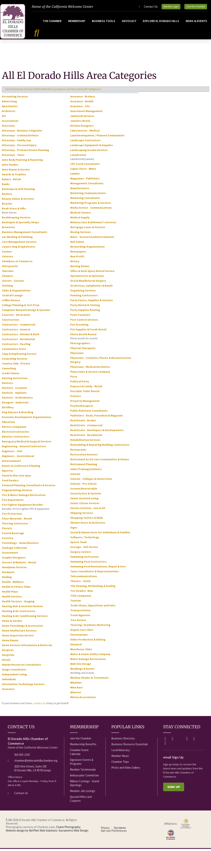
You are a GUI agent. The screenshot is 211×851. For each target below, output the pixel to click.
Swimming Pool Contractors (88, 564)
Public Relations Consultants (89, 413)
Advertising (9, 103)
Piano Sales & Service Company (90, 374)
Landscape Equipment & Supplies (91, 147)
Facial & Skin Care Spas (16, 478)
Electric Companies (14, 429)
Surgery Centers (80, 554)
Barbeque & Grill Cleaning (18, 191)
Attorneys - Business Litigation (22, 133)
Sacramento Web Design (73, 833)
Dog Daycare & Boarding (17, 414)
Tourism (75, 603)
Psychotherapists (81, 408)
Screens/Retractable (83, 491)
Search (9, 91)
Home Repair (10, 642)
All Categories (93, 91)
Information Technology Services (23, 686)
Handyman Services (14, 569)
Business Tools (103, 23)
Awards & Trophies (14, 176)
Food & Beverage (13, 535)
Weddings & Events (82, 671)
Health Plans (10, 594)
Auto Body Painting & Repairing (22, 162)
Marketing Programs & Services (90, 205)
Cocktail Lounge (12, 297)
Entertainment (11, 463)
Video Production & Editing (88, 642)
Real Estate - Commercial (86, 427)
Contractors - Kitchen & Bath (20, 336)
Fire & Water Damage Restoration (24, 497)
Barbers (7, 196)
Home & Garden (12, 623)
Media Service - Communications (91, 210)
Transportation (80, 612)
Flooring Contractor (15, 525)
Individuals (9, 681)
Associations (10, 123)
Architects (8, 113)
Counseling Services (14, 361)
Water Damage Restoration (88, 661)
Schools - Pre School (83, 486)
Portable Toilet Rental (84, 393)
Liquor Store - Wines (83, 171)
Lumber (75, 176)
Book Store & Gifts (14, 211)
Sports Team (78, 544)
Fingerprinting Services (17, 492)
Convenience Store (14, 351)
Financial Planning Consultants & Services (28, 487)
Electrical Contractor (15, 434)
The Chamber (52, 23)
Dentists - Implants (14, 395)
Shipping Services (81, 515)
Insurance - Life (80, 108)
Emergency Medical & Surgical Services (26, 443)
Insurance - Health (81, 103)
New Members (45, 91)
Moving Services (80, 234)
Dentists (7, 385)
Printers (75, 398)
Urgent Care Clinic (81, 632)
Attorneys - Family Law (16, 142)
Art (4, 118)
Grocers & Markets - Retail (19, 564)
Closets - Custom (13, 283)
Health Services (12, 599)
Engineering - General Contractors (24, 448)
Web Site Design (80, 666)
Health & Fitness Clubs (16, 589)
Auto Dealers (10, 167)
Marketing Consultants (85, 200)
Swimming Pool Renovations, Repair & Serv (98, 569)
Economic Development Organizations (26, 419)
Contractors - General (16, 331)
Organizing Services (83, 293)
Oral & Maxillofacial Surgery (88, 283)
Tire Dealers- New (81, 593)
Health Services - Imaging (18, 603)
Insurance (8, 691)
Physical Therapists (83, 350)
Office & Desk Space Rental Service (92, 273)
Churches (8, 273)
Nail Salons (77, 244)
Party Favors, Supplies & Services (91, 302)
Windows (76, 685)
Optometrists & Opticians (87, 278)
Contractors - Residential (18, 341)
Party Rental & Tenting (85, 307)
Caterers (7, 258)
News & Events (196, 23)
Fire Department (13, 502)
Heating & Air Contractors (18, 613)
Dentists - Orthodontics (17, 400)
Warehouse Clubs (81, 651)
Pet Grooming (79, 327)
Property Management (85, 403)
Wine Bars (76, 689)
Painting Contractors (84, 297)
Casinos (7, 254)
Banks (6, 186)
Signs (73, 530)
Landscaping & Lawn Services (89, 152)
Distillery (8, 409)
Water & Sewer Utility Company (90, 656)
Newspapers (78, 254)
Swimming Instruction (84, 559)
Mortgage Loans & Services (87, 229)
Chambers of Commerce (17, 263)
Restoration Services (84, 457)
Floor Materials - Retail (17, 521)
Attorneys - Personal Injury (19, 147)
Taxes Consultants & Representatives (94, 573)
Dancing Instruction (14, 380)
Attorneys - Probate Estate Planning (25, 152)
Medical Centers (80, 215)
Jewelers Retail (80, 123)
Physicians (77, 355)
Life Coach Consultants (85, 166)
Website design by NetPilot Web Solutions (31, 833)
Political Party (79, 383)
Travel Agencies (80, 617)
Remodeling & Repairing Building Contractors (99, 447)
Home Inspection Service (18, 637)
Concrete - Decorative (16, 317)
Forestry (7, 540)
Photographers (80, 345)
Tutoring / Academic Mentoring (90, 627)
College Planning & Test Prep (20, 307)
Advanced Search (25, 91)
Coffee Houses (11, 302)
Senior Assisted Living (84, 500)
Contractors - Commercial (18, 327)
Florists (7, 530)
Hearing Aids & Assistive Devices (22, 608)
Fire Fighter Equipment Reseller (22, 507)
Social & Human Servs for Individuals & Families (100, 534)
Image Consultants (14, 672)
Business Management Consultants (24, 234)
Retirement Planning (83, 466)
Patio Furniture (80, 317)
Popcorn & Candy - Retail (86, 388)
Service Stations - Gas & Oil (87, 510)
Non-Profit (77, 258)
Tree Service (78, 622)
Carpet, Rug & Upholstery (18, 249)
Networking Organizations (87, 249)
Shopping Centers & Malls (86, 520)
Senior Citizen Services (84, 505)
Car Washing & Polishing (17, 239)
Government (10, 555)
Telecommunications (83, 578)
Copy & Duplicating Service (19, 356)
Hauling (7, 579)
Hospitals (8, 657)
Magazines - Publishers (85, 181)
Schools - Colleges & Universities (91, 481)
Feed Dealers (10, 482)
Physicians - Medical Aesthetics (90, 369)
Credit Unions (10, 375)
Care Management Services (19, 244)
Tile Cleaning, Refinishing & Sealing (92, 588)
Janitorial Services (82, 118)
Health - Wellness (13, 584)
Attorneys (8, 128)
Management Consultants (87, 185)
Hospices (8, 652)
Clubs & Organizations (16, 293)
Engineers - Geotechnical (18, 458)
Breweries (8, 229)
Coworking (9, 370)
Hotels (6, 662)
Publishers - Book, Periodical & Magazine (96, 418)
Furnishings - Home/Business (20, 545)
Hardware (8, 574)
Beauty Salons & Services (18, 201)
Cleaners (7, 278)
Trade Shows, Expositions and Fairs (92, 607)
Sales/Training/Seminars (86, 471)
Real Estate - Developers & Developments (97, 432)
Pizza (73, 379)
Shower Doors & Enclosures (87, 525)
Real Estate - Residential (86, 437)
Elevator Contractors (15, 439)
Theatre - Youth (80, 583)
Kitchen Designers (82, 128)
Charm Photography (68, 829)
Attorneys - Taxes (13, 157)
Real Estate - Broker (83, 422)
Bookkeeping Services (16, 219)
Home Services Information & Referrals (27, 647)
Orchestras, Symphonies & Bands (91, 288)
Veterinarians (79, 637)
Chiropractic (10, 268)
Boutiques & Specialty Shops (20, 224)
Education (8, 424)
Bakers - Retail (11, 181)
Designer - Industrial (15, 405)
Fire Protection (12, 516)
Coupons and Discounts (69, 91)
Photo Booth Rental (83, 336)
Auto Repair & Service (16, 172)
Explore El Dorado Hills (161, 23)
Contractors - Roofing (16, 346)
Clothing (7, 288)
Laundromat (78, 157)
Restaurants (78, 452)
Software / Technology (84, 539)
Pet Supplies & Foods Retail (88, 331)
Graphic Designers (13, 560)
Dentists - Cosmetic (14, 390)
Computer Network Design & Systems (26, 312)
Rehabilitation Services (85, 442)
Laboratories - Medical (84, 133)
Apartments (10, 108)
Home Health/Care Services (19, 633)
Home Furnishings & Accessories (22, 628)
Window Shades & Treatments (89, 680)
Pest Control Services (84, 322)
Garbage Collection (14, 550)
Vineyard (76, 646)
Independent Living (14, 676)
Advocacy (129, 23)
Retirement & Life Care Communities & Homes (99, 461)
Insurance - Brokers (82, 99)
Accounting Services (15, 99)
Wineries (75, 694)
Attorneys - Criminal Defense (20, 137)
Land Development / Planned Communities (97, 137)
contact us (39, 705)
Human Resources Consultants (21, 667)
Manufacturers (79, 190)
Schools (75, 476)
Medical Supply (80, 219)
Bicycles (7, 206)
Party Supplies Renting (85, 312)
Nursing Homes (80, 268)
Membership (76, 23)
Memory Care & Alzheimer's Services (93, 224)
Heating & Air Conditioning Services (25, 618)
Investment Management (86, 113)
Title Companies (80, 598)
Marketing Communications (88, 195)
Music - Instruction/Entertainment (92, 239)
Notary (74, 263)
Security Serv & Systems (85, 495)
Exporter (7, 473)
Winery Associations (83, 699)
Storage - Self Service (84, 549)
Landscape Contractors (85, 142)
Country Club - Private (16, 366)
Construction (10, 322)
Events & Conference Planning (21, 468)
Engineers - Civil (12, 453)
